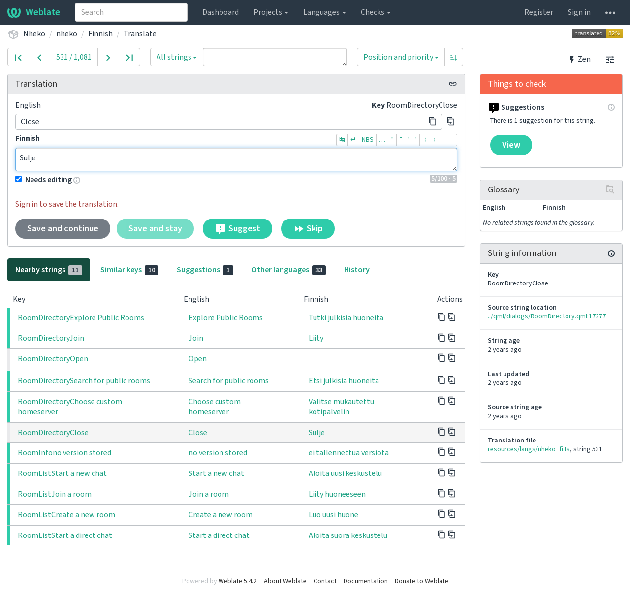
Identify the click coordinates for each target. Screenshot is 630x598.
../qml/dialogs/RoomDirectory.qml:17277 (547, 316)
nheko (66, 34)
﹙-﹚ (430, 140)
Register (538, 12)
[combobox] (131, 12)
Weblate (33, 12)
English (28, 105)
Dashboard (220, 12)
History (357, 269)
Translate (140, 34)
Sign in (579, 12)
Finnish (100, 34)
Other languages (289, 269)
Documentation (366, 581)
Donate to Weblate (421, 581)
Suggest (237, 228)
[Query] (275, 57)
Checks (376, 12)
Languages (324, 12)
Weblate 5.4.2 (238, 581)
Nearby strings (48, 269)
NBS (368, 140)
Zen (579, 59)
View (511, 145)
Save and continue (62, 228)
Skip (308, 228)
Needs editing (43, 179)
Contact (325, 581)
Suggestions (205, 269)
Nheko (34, 34)
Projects (270, 12)
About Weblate (285, 581)
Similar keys (129, 269)
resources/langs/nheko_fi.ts (529, 449)
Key (378, 105)
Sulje (236, 159)
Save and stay (155, 228)
